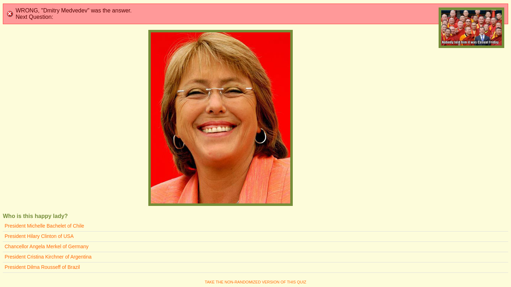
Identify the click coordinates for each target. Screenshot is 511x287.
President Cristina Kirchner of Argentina (48, 257)
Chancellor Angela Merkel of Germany (47, 246)
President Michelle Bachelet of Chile (44, 226)
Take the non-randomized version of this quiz (255, 282)
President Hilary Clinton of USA (39, 236)
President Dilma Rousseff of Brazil (42, 267)
